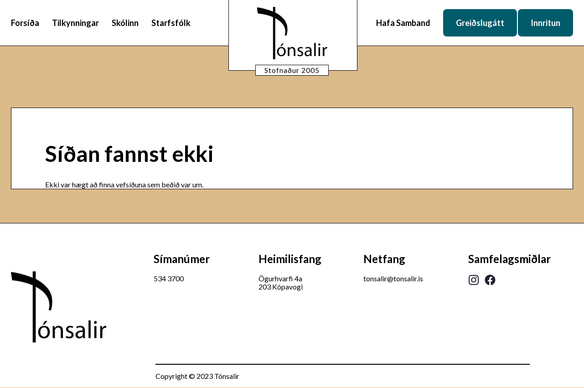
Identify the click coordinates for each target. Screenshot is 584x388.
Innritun (545, 23)
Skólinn (125, 23)
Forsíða (25, 23)
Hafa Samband (403, 23)
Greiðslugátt (480, 23)
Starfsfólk (171, 23)
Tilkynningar (75, 23)
